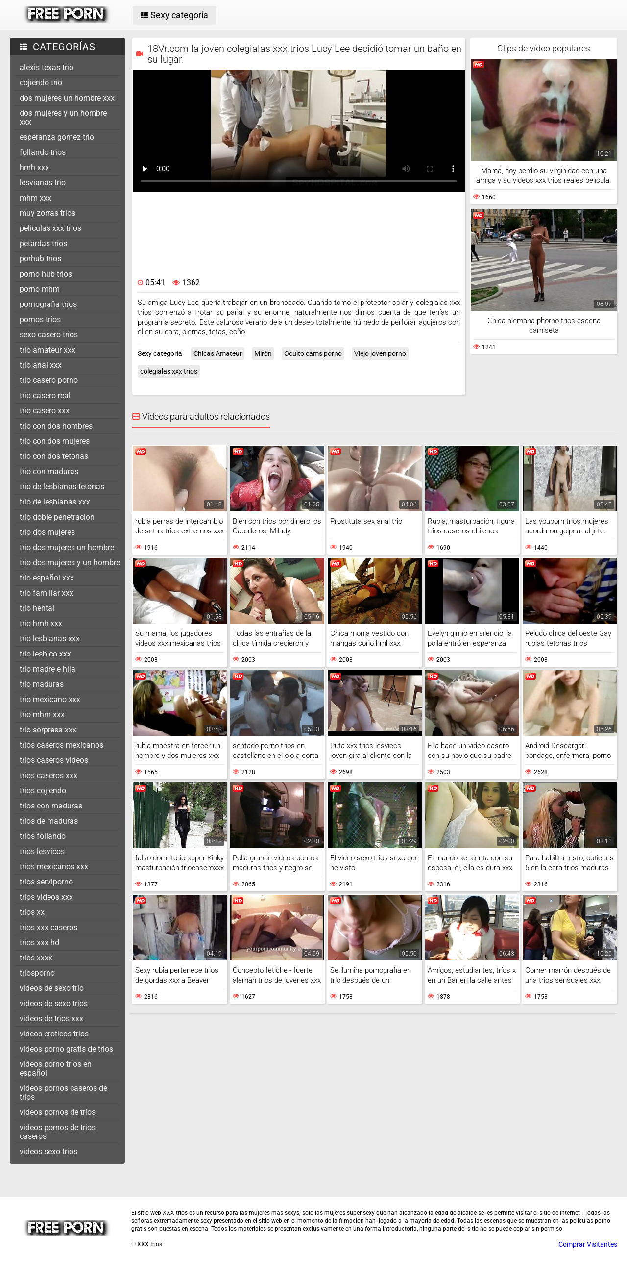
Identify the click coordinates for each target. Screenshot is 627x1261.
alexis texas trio (46, 67)
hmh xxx (34, 167)
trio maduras (42, 684)
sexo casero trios (49, 334)
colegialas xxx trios (168, 371)
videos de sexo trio (52, 988)
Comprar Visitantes (587, 1244)
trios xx (32, 912)
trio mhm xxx (42, 714)
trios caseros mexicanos (61, 745)
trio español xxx (47, 577)
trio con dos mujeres (55, 441)
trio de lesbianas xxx (55, 501)
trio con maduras (49, 471)
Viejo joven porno (380, 353)
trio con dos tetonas (54, 456)
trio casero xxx (45, 410)
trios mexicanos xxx (54, 866)
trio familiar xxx (46, 593)
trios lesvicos (42, 851)
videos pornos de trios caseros (58, 1132)
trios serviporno (46, 881)
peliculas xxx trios (50, 228)
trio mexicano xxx (50, 699)
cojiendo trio (41, 82)
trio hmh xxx (41, 623)
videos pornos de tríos (58, 1112)
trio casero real (45, 395)
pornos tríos (40, 319)
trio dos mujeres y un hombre (70, 562)
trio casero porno (49, 380)
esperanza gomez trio (57, 137)
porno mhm (40, 289)
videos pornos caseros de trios (63, 1093)
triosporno (37, 973)
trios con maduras (51, 805)
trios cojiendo (43, 790)
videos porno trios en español (56, 1068)
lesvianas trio (43, 182)
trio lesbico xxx (45, 653)
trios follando (43, 836)
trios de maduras (49, 821)
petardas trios (43, 243)
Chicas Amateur (217, 353)
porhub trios (40, 258)
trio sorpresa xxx (48, 729)
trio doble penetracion (57, 517)
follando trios (43, 152)
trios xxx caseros (48, 927)
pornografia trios (48, 304)
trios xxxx (36, 957)
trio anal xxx (41, 365)
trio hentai (37, 608)
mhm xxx (35, 197)
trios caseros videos (54, 760)
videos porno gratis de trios (66, 1049)
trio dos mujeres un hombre (67, 547)
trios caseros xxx (48, 775)
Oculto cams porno (313, 353)
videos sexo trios (48, 1151)
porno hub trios (46, 273)
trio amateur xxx (47, 349)
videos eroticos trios (54, 1033)
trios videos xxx (46, 897)
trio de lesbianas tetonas (62, 486)
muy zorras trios (47, 213)
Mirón (263, 353)
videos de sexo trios (54, 1003)
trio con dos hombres (56, 425)
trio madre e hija (47, 669)
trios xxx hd (39, 942)
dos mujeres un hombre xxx (67, 97)
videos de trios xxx (51, 1018)
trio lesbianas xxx (50, 638)
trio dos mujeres (47, 532)
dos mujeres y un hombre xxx (63, 117)
